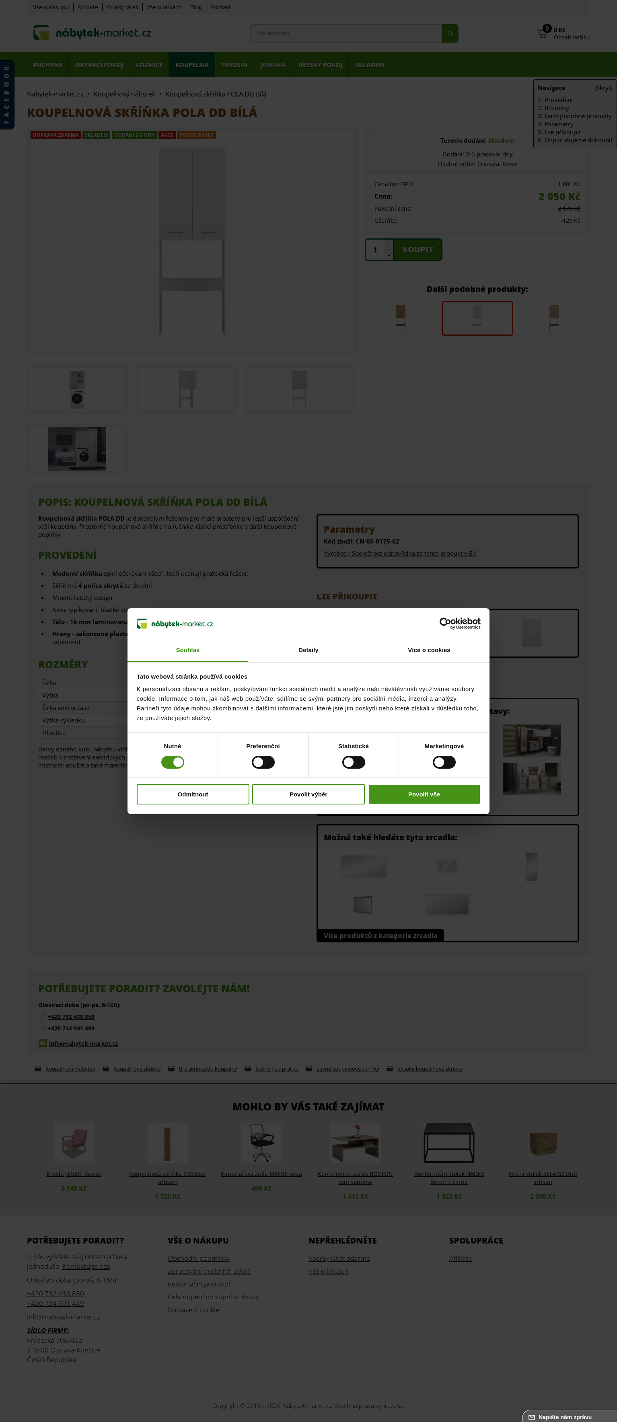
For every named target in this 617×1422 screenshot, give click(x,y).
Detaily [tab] (308, 649)
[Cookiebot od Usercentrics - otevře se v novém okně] (445, 624)
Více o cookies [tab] (429, 649)
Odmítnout (193, 794)
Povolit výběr (308, 794)
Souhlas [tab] (187, 649)
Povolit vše (424, 794)
